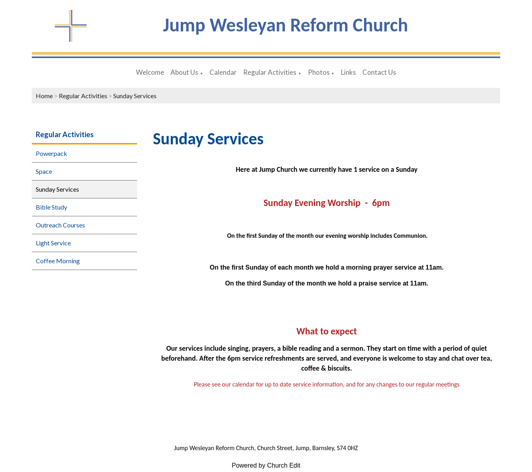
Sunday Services (135, 95)
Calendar (223, 72)
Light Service (53, 243)
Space (44, 171)
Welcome (150, 72)
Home (44, 95)
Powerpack (51, 153)
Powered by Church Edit (266, 465)
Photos (319, 72)
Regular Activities (269, 72)
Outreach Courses (60, 225)
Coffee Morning (58, 260)
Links (348, 72)
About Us (184, 72)
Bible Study (51, 207)
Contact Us (379, 72)
